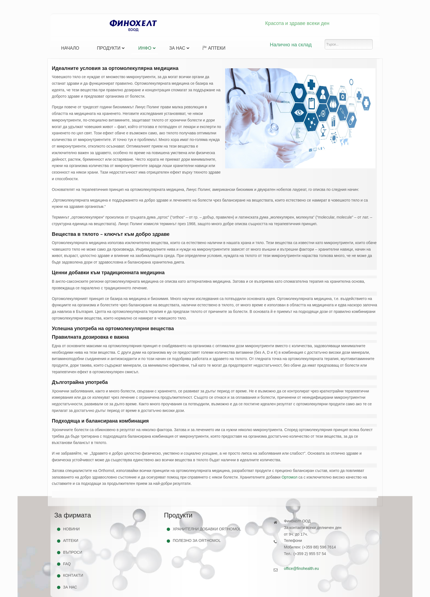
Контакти (73, 575)
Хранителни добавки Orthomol (207, 529)
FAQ (67, 564)
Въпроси (72, 552)
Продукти (109, 48)
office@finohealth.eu (301, 568)
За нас (177, 48)
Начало (70, 48)
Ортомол (290, 477)
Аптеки (213, 48)
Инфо (144, 48)
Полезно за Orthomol (197, 540)
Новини (71, 529)
